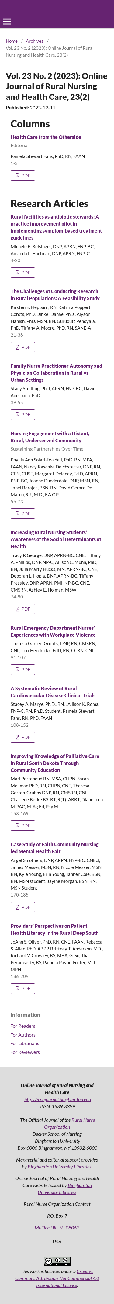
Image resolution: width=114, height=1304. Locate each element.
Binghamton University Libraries (59, 1166)
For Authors (23, 1035)
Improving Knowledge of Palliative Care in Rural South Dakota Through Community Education (55, 763)
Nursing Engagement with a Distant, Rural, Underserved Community (57, 441)
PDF (25, 175)
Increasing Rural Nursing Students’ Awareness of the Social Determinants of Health (56, 539)
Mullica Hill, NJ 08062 (57, 1227)
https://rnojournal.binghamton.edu (57, 1099)
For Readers (22, 1026)
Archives (34, 41)
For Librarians (24, 1043)
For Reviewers (25, 1052)
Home (12, 41)
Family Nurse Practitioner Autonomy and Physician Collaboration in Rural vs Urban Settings (56, 373)
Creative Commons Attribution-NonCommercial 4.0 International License (57, 1278)
